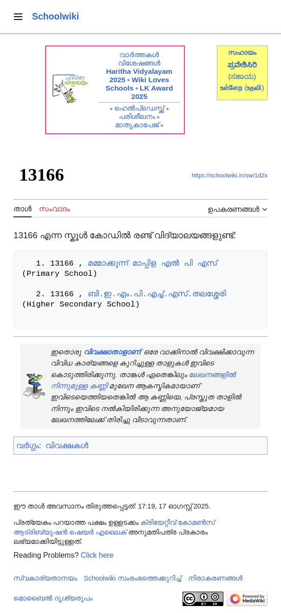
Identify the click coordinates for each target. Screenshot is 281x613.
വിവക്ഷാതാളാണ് (112, 352)
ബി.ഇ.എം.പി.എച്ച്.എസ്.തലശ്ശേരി (157, 294)
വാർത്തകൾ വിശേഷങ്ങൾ (139, 59)
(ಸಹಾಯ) (242, 76)
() (254, 87)
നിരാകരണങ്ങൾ (215, 578)
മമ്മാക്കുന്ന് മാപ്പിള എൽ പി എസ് (152, 263)
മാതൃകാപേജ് (137, 125)
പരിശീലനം (137, 116)
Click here (97, 555)
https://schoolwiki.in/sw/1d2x (230, 175)
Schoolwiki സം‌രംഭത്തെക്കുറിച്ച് (133, 578)
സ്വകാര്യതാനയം (45, 578)
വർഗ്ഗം (27, 445)
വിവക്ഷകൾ (67, 445)
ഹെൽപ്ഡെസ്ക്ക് (139, 108)
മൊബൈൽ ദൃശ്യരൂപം (52, 598)
